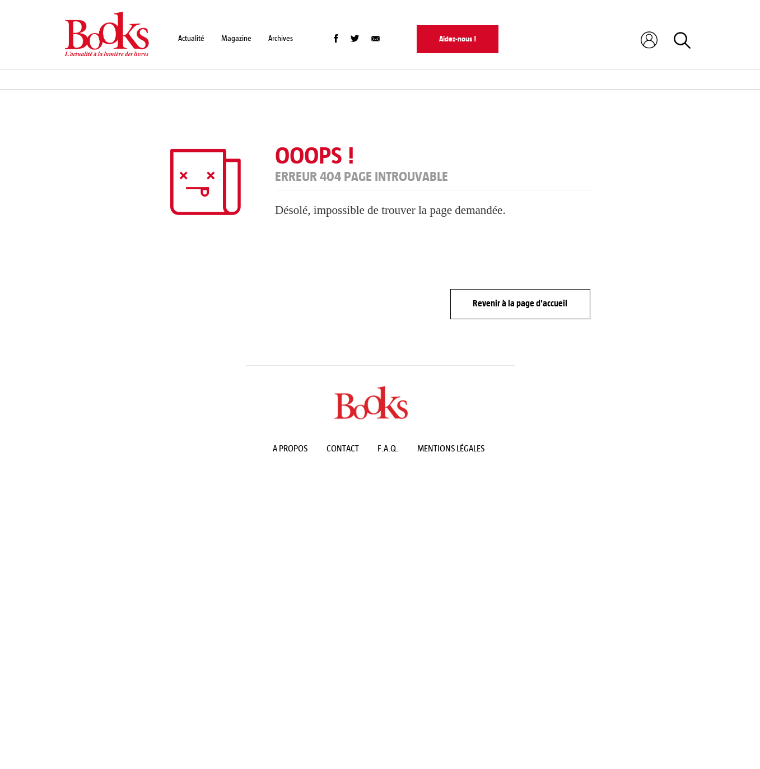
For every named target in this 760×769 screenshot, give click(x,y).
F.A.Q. (387, 448)
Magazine (236, 38)
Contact (343, 448)
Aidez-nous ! (457, 39)
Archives (280, 38)
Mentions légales (450, 448)
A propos (290, 448)
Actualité (191, 38)
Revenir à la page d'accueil (520, 303)
